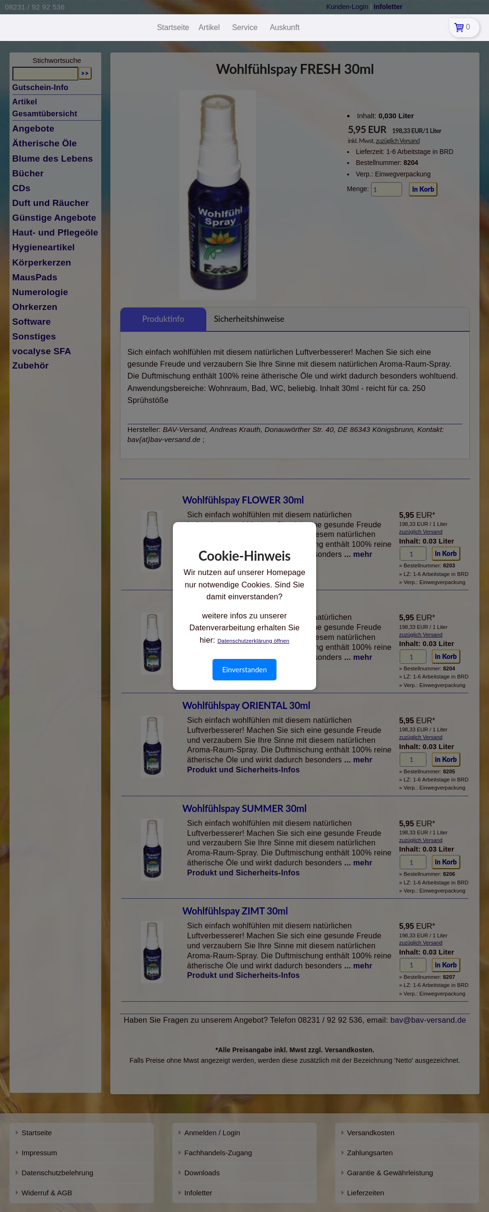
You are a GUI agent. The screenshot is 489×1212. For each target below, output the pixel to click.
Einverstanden (244, 669)
